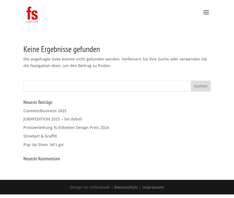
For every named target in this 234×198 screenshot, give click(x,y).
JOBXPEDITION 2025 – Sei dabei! (52, 119)
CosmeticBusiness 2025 (45, 110)
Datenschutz (126, 187)
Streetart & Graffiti (40, 136)
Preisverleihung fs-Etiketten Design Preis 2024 (66, 127)
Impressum (152, 187)
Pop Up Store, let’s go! (43, 144)
